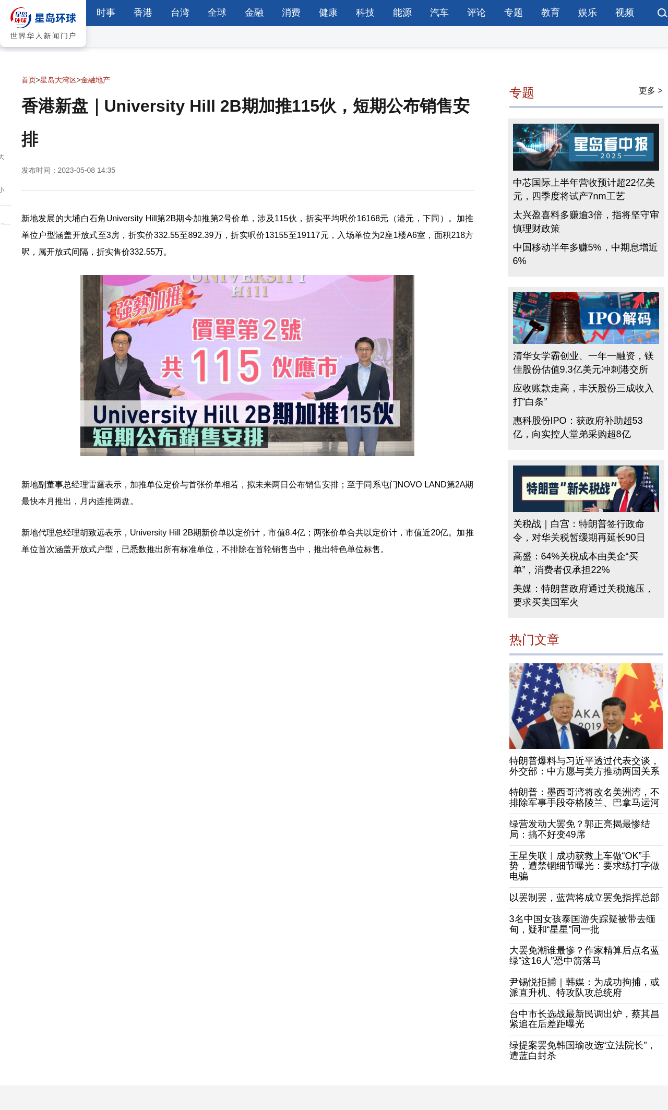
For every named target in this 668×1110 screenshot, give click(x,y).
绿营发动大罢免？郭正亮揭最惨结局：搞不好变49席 (579, 829)
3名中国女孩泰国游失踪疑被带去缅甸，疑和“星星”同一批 (582, 924)
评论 (476, 12)
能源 (402, 12)
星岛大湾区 (58, 80)
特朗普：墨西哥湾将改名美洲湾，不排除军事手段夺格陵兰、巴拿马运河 (584, 797)
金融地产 (95, 80)
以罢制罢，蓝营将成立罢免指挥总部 (584, 897)
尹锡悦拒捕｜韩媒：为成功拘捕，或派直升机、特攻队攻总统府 (584, 987)
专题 (513, 12)
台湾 (180, 12)
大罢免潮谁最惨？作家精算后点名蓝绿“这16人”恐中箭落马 (584, 955)
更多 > (651, 90)
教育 (550, 12)
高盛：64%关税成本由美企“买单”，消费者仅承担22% (575, 563)
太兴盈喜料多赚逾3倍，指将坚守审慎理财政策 (586, 222)
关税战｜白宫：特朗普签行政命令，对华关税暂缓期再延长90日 (579, 531)
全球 (217, 12)
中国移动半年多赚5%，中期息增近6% (585, 254)
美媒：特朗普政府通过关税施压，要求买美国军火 (583, 595)
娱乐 (587, 12)
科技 (365, 12)
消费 (291, 12)
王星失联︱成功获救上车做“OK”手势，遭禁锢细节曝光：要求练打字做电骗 (584, 866)
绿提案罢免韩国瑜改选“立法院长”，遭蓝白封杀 (583, 1050)
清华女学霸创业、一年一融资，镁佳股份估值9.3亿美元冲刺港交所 (583, 363)
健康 (328, 12)
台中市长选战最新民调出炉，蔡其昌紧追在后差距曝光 (584, 1019)
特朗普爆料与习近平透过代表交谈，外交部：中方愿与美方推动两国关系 (584, 766)
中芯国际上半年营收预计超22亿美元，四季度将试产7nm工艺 (584, 189)
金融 (254, 12)
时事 (106, 12)
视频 (624, 12)
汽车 (439, 12)
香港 (143, 12)
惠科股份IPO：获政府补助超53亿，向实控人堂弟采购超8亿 (578, 427)
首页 (28, 80)
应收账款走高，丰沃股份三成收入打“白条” (583, 395)
